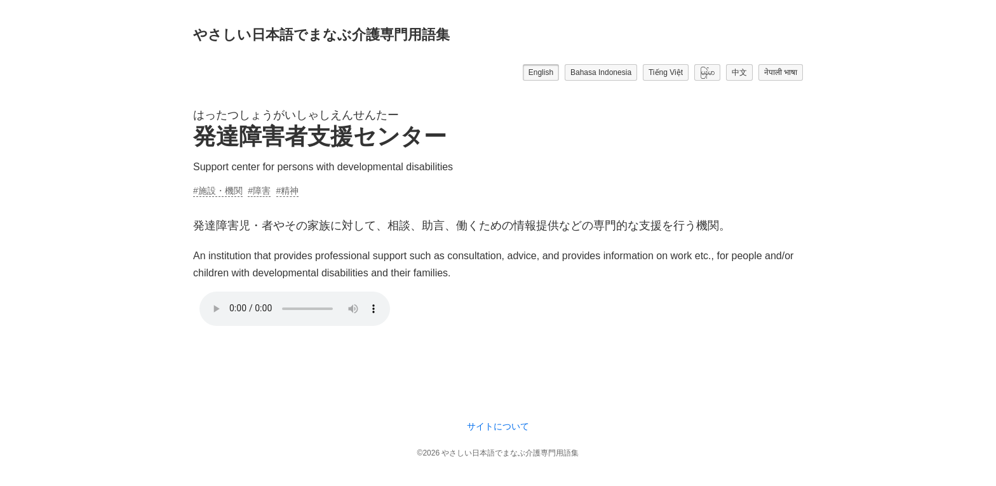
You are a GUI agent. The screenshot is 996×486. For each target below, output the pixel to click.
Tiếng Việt (666, 72)
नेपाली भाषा (780, 72)
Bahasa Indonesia (600, 72)
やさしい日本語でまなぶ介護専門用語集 (321, 35)
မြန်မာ (707, 72)
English (540, 72)
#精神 (287, 191)
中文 (739, 72)
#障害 (259, 191)
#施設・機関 (218, 191)
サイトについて (498, 426)
